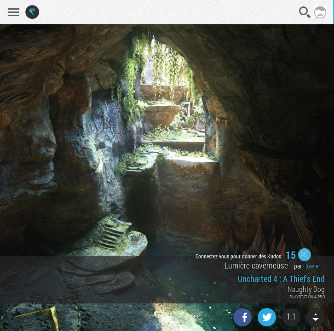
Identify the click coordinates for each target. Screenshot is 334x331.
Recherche (305, 12)
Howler (311, 266)
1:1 (291, 316)
